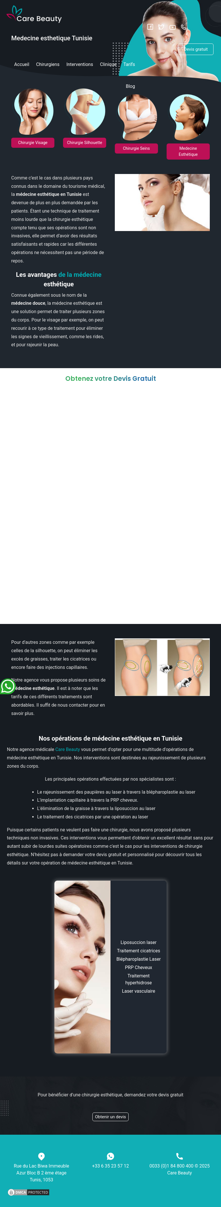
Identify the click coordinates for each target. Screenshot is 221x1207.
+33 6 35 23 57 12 (110, 1166)
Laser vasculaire (138, 991)
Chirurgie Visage (32, 142)
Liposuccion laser (139, 942)
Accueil (21, 64)
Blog (130, 86)
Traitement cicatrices (138, 951)
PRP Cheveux (138, 967)
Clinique (108, 64)
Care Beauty (67, 749)
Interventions (79, 64)
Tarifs (129, 64)
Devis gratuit (196, 49)
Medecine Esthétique (188, 151)
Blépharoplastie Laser (138, 959)
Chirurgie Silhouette (84, 142)
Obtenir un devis (110, 1116)
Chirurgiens (48, 64)
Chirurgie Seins (136, 148)
